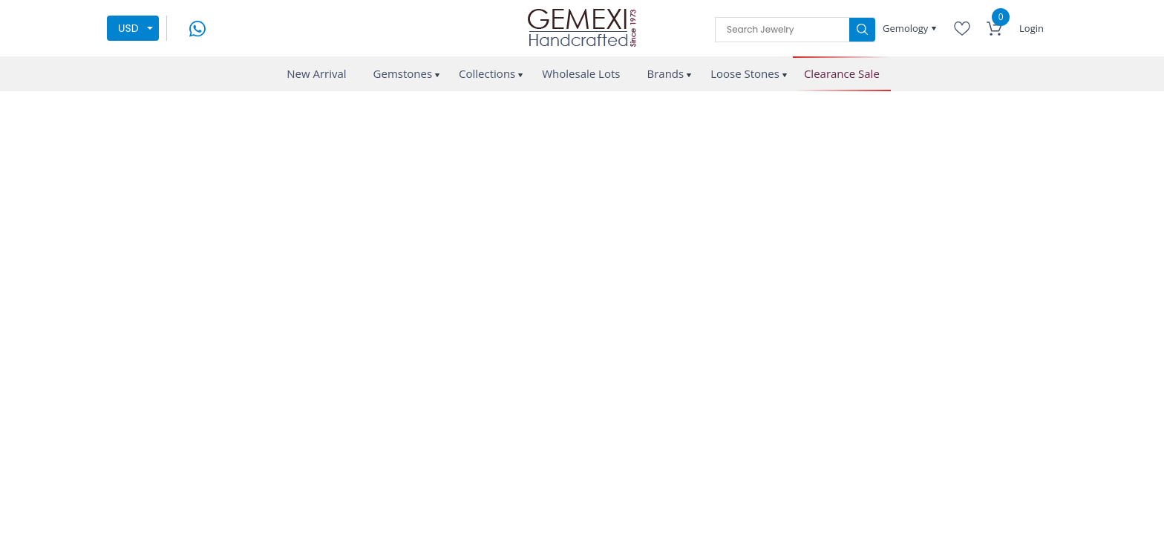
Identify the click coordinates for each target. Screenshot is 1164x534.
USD (128, 28)
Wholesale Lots (581, 73)
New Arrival (316, 73)
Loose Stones (744, 73)
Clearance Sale (842, 73)
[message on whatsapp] (197, 27)
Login (1031, 28)
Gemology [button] (907, 28)
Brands (665, 73)
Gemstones (403, 73)
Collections (487, 73)
